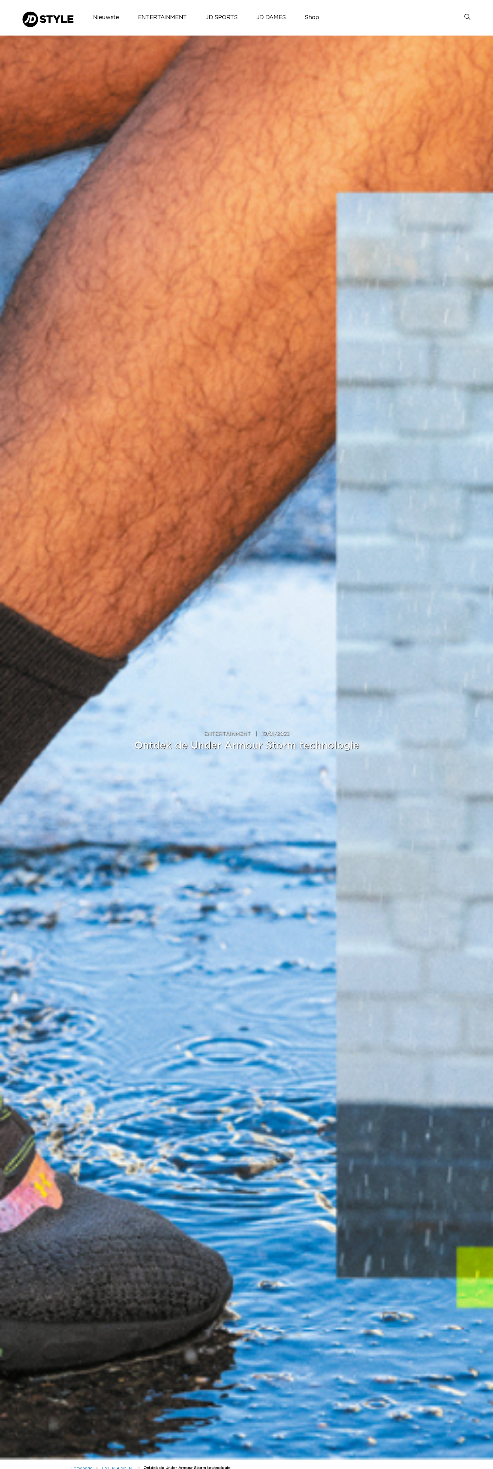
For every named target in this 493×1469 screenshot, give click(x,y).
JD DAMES (271, 17)
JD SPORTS (222, 17)
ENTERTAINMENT (162, 17)
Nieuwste (106, 17)
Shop (312, 17)
